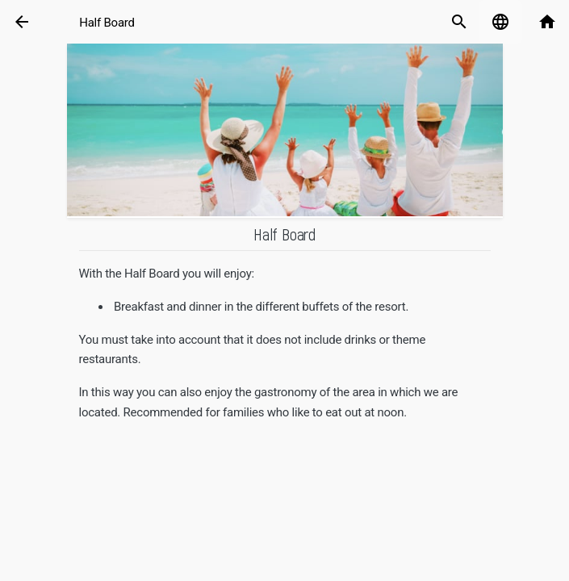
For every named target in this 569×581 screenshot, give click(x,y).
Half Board (107, 22)
